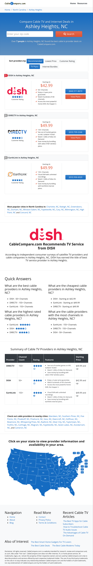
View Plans (75, 96)
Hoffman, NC (72, 419)
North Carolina (19, 9)
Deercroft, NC (59, 419)
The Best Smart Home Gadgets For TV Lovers (51, 542)
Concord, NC (25, 212)
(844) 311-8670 (75, 91)
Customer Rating (67, 61)
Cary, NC (60, 209)
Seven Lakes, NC (65, 425)
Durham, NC (16, 209)
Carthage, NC (24, 425)
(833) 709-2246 (75, 132)
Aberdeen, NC (55, 416)
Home (73, 3)
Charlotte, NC (52, 206)
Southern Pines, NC (71, 416)
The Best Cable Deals (40, 545)
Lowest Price (50, 61)
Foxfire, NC (12, 425)
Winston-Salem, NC (31, 209)
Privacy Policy (45, 520)
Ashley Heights (35, 9)
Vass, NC (47, 419)
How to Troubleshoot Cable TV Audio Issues (75, 528)
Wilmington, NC (72, 209)
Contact (42, 517)
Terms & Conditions (47, 522)
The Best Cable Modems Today (66, 545)
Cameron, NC (21, 427)
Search (69, 34)
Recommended (35, 61)
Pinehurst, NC (36, 419)
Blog (12, 522)
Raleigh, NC (65, 206)
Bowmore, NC (13, 422)
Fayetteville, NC (48, 209)
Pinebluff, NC (23, 419)
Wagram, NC (36, 425)
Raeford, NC (46, 422)
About (12, 520)
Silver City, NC (59, 422)
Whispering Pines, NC (30, 422)
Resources (82, 3)
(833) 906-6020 (75, 177)
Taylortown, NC (73, 422)
